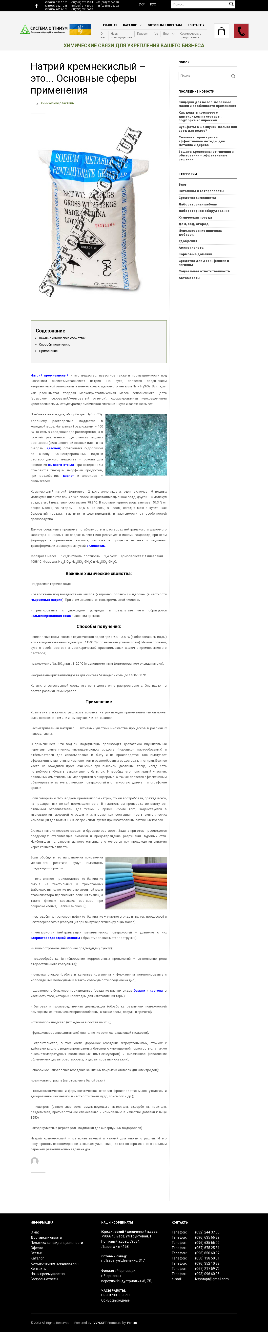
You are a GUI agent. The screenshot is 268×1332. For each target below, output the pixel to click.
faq (156, 33)
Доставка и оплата (46, 1237)
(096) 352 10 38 (207, 1263)
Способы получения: (54, 344)
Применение (48, 351)
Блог (166, 33)
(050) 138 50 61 (207, 1258)
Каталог (130, 25)
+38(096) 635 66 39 (82, 9)
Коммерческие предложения (190, 35)
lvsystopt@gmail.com (212, 1279)
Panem (132, 1323)
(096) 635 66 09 (207, 1243)
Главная (110, 25)
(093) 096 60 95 (207, 1274)
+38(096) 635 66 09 (56, 9)
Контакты (195, 25)
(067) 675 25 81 (207, 1248)
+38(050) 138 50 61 (56, 2)
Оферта (37, 1248)
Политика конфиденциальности (57, 1243)
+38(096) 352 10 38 (56, 5)
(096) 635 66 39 (207, 1237)
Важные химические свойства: (62, 338)
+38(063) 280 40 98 (107, 2)
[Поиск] (203, 4)
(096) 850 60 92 (207, 1253)
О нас (103, 35)
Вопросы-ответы (44, 1279)
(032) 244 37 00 (207, 1232)
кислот (68, 476)
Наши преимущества (121, 35)
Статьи (36, 1253)
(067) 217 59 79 (207, 1269)
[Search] (208, 76)
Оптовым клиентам (165, 25)
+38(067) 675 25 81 (82, 2)
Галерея (142, 33)
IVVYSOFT (100, 1323)
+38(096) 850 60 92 (107, 5)
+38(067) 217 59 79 (82, 5)
